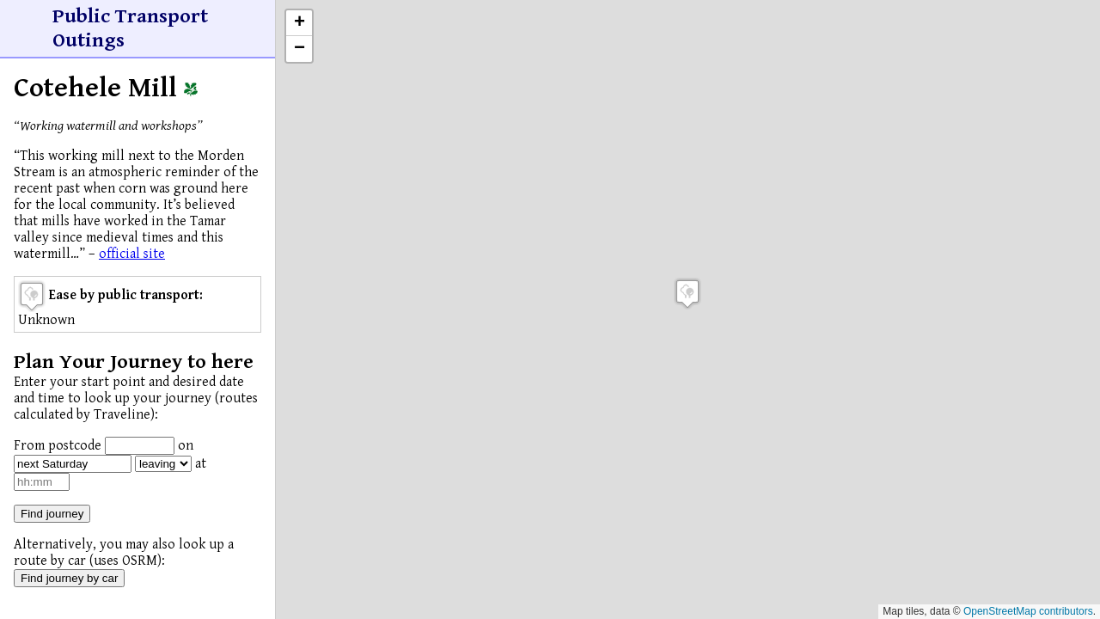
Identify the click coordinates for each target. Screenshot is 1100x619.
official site (132, 254)
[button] (687, 294)
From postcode (57, 446)
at (200, 464)
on (185, 446)
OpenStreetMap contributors (1028, 611)
